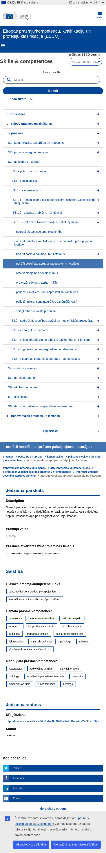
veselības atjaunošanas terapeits (45, 676)
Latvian (99, 15)
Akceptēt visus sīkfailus (31, 844)
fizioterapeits (16, 641)
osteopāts (77, 676)
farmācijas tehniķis (37, 633)
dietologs (68, 684)
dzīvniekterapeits (69, 668)
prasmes (8, 456)
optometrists (16, 618)
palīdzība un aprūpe (30, 456)
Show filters (18, 99)
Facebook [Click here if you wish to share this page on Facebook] (18, 778)
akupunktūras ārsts (19, 684)
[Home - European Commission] (21, 15)
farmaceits (15, 626)
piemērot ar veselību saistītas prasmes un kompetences (37, 471)
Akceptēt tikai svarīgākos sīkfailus (76, 844)
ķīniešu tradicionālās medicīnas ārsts (30, 649)
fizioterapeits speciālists (69, 633)
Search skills (52, 72)
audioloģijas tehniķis (41, 668)
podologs (14, 676)
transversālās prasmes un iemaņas (24, 468)
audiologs (14, 633)
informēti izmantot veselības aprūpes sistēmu (34, 599)
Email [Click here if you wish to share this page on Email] (16, 798)
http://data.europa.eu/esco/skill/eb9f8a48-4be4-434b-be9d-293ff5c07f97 (52, 721)
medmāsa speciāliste (42, 618)
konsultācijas (55, 456)
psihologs (65, 641)
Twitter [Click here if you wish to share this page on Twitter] (17, 768)
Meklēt (53, 91)
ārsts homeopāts (71, 626)
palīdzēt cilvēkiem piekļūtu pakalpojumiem (32, 591)
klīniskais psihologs (42, 641)
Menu (3, 45)
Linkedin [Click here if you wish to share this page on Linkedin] (18, 788)
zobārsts (83, 641)
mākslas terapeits (72, 618)
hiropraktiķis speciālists (41, 626)
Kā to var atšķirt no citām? (86, 2)
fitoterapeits (15, 668)
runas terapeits (46, 684)
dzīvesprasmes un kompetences (70, 468)
